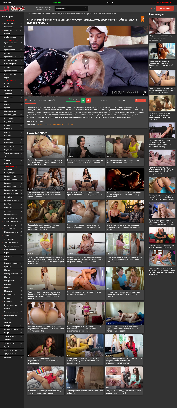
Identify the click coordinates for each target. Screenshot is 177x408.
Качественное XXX (165, 2)
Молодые (8, 291)
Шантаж (7, 164)
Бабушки (69, 124)
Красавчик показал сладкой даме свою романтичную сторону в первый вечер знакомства (124, 194)
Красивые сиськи (11, 263)
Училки (7, 160)
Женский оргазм (11, 232)
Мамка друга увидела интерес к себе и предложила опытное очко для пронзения (85, 193)
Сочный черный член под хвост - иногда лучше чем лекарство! (84, 293)
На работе (8, 197)
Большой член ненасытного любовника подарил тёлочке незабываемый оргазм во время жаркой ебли (46, 329)
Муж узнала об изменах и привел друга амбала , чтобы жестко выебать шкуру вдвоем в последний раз (44, 194)
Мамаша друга (58, 124)
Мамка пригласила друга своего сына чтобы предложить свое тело (123, 161)
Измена (7, 87)
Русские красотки (11, 71)
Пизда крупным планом (10, 306)
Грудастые (8, 208)
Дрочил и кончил (11, 222)
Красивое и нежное (9, 258)
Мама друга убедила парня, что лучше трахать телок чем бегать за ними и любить (123, 294)
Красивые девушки (8, 320)
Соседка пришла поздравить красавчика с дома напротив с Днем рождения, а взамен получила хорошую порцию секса (85, 259)
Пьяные (7, 125)
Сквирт (7, 326)
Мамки (7, 270)
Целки (6, 347)
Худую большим (10, 354)
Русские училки (10, 60)
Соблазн (7, 136)
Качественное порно (10, 251)
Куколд (7, 108)
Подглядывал (9, 122)
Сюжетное (8, 143)
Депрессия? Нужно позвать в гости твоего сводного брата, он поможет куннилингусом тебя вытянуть (124, 361)
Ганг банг (8, 204)
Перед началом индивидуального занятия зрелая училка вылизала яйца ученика (85, 161)
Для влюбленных (11, 218)
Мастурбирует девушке (9, 282)
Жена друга (8, 90)
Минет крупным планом (10, 32)
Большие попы (10, 183)
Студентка (8, 150)
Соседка (7, 139)
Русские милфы (10, 57)
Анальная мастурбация (9, 171)
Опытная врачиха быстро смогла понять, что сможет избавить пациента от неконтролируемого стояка (84, 329)
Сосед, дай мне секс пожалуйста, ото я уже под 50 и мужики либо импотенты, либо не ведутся (83, 361)
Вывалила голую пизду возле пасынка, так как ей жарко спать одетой (44, 392)
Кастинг (7, 104)
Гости (6, 83)
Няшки (7, 298)
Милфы (7, 288)
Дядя (6, 101)
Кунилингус (9, 27)
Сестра (7, 132)
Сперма (7, 333)
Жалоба (140, 100)
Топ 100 (110, 2)
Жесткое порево (11, 242)
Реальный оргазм (11, 312)
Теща (6, 157)
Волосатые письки (11, 201)
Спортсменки (9, 146)
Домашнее (8, 67)
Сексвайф (8, 129)
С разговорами (10, 64)
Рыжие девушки (10, 315)
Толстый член (10, 336)
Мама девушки (10, 111)
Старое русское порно (10, 76)
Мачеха (7, 277)
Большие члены (10, 187)
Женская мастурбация (9, 237)
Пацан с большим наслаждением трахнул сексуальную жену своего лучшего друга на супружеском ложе (45, 162)
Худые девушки (10, 350)
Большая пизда (10, 180)
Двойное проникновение (10, 213)
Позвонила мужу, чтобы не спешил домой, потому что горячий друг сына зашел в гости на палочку (125, 259)
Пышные (8, 302)
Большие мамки (10, 190)
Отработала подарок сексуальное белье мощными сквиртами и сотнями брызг (84, 226)
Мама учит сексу (11, 274)
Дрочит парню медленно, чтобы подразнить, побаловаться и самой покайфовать (43, 361)
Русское (7, 53)
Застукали (8, 97)
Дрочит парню (10, 225)
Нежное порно (10, 295)
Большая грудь (10, 176)
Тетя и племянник (11, 153)
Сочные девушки (11, 329)
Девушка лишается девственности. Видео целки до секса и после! (123, 392)
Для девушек (9, 229)
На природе (9, 118)
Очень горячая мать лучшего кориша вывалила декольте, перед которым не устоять (123, 227)
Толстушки (8, 340)
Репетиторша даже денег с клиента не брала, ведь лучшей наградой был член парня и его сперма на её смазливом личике (44, 295)
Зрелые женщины (44, 124)
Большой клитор (11, 194)
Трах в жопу (9, 343)
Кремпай (7, 267)
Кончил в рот (9, 23)
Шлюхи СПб (58, 2)
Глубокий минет (10, 37)
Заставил (8, 94)
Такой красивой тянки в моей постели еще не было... (85, 392)
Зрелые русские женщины (10, 44)
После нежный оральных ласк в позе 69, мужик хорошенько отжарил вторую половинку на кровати (124, 329)
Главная (7, 2)
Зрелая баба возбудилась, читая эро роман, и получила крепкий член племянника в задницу (43, 227)
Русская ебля (9, 50)
